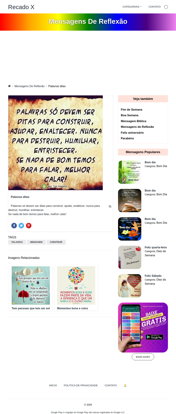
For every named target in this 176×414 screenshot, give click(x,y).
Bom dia (150, 162)
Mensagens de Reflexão (137, 126)
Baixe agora (143, 357)
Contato (154, 6)
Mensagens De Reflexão (29, 86)
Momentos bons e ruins (72, 308)
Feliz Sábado (153, 275)
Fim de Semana (131, 109)
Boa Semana (129, 115)
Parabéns (127, 138)
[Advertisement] (88, 56)
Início (54, 385)
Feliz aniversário (132, 132)
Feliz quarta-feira (156, 247)
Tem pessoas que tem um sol (31, 308)
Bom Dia (161, 166)
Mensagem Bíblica (133, 121)
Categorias (131, 6)
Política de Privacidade (81, 385)
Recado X (21, 7)
